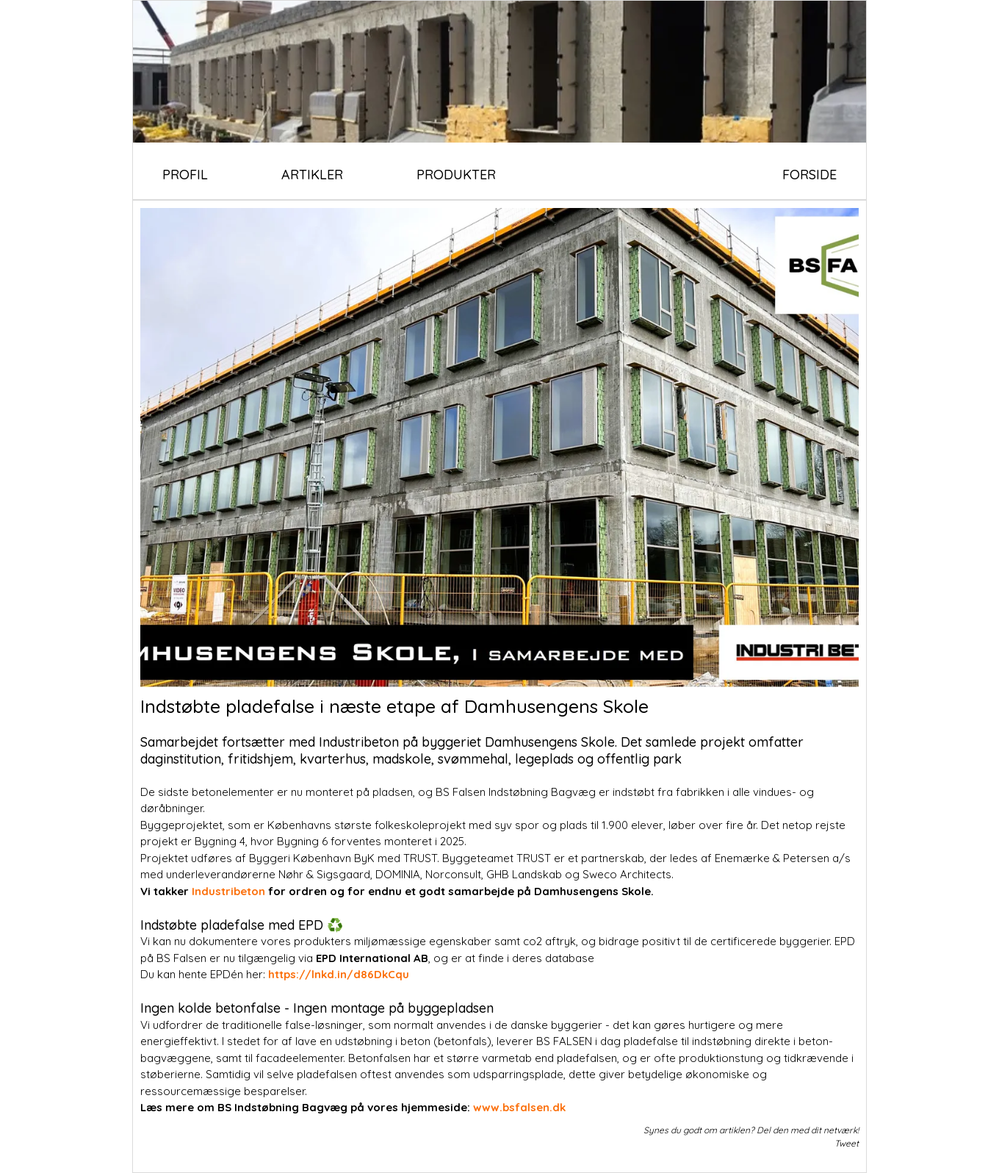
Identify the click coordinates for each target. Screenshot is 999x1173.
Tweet (846, 1143)
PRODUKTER (456, 174)
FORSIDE (809, 174)
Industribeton (230, 891)
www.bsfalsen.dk (521, 1107)
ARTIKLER (312, 174)
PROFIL (185, 174)
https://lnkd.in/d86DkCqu (340, 974)
